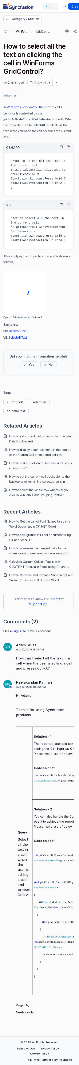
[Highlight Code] (60, 146)
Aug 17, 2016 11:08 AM (30, 649)
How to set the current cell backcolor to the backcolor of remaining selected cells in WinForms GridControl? (39, 479)
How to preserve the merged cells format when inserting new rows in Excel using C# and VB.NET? (38, 551)
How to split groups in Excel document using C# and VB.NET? (40, 537)
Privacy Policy (49, 1048)
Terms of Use (26, 1048)
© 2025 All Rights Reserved (39, 1042)
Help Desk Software (39, 1059)
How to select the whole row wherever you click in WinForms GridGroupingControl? (39, 492)
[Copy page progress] (40, 82)
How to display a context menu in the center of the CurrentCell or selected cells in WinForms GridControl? (40, 452)
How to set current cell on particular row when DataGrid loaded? (41, 438)
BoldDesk (65, 1059)
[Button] (48, 364)
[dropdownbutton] (56, 82)
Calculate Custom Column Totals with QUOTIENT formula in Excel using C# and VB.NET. (38, 564)
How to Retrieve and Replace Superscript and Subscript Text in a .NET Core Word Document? (41, 578)
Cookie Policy (39, 1053)
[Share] (75, 31)
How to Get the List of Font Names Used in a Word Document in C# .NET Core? (39, 524)
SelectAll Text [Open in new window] (17, 331)
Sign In (18, 631)
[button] (29, 364)
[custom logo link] (18, 6)
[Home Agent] (5, 32)
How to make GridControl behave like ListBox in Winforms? (40, 465)
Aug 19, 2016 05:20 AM (31, 686)
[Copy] (67, 146)
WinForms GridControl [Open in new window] (22, 107)
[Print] (68, 31)
